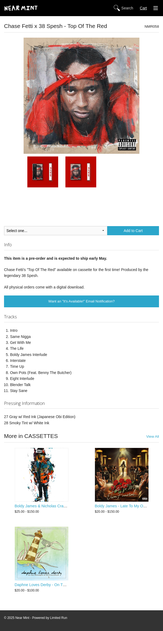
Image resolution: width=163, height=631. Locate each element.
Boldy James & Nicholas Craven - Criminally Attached (60, 506)
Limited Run (58, 618)
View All (152, 436)
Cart (143, 8)
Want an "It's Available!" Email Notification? (81, 301)
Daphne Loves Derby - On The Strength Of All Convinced (64, 585)
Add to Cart (133, 231)
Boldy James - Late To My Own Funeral (128, 506)
